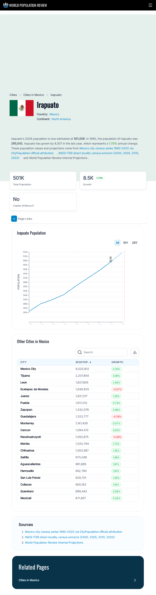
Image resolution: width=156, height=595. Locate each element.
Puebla (24, 412)
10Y (125, 242)
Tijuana (25, 385)
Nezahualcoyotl (30, 446)
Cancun (25, 439)
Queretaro (27, 501)
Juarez (24, 405)
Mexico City (28, 378)
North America (61, 119)
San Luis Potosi (30, 487)
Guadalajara (28, 426)
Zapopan (26, 419)
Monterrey (27, 432)
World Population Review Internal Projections (54, 552)
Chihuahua (27, 460)
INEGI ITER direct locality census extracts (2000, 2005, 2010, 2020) (70, 546)
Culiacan (26, 494)
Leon (23, 392)
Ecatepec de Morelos (34, 398)
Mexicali (25, 507)
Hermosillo (27, 480)
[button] (150, 5)
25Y (134, 242)
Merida (25, 453)
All (117, 242)
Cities (14, 94)
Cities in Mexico (34, 94)
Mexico (54, 114)
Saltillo (24, 467)
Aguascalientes (30, 473)
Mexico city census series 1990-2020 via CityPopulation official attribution (74, 541)
